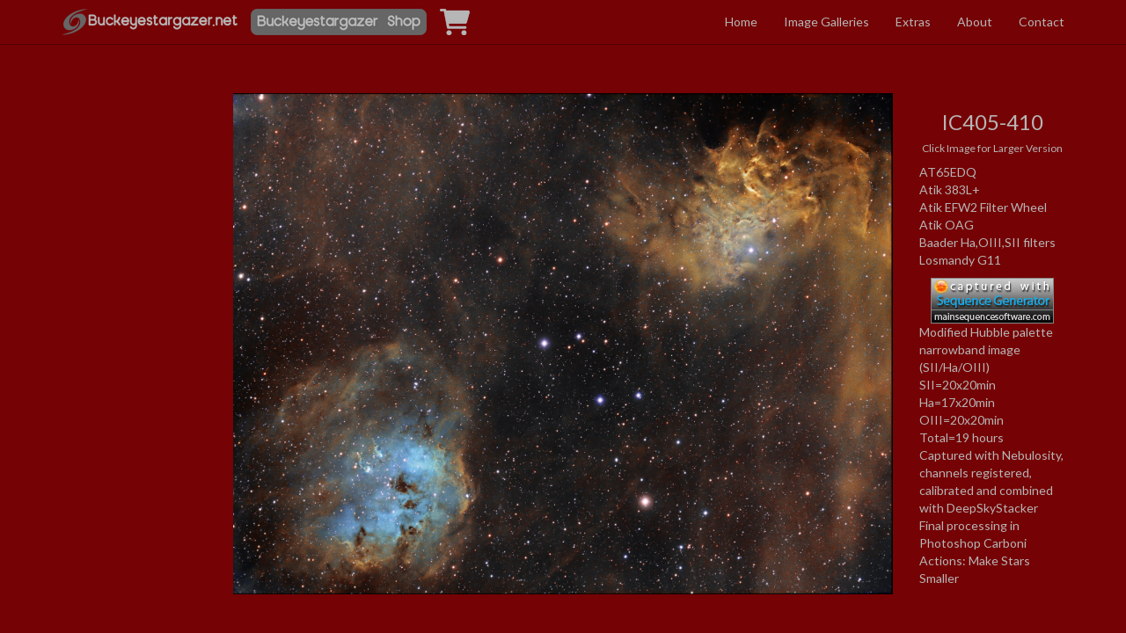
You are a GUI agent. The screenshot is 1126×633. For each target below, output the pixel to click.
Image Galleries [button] (826, 21)
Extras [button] (913, 21)
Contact (1041, 21)
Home (741, 21)
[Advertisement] (134, 258)
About (974, 21)
